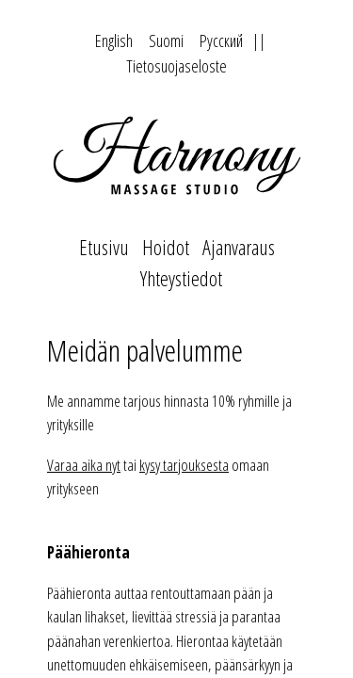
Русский (221, 40)
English (114, 40)
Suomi (166, 40)
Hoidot (165, 247)
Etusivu (104, 247)
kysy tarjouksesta (184, 465)
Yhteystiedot (181, 278)
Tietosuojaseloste (176, 66)
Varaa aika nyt (83, 465)
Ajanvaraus (238, 247)
